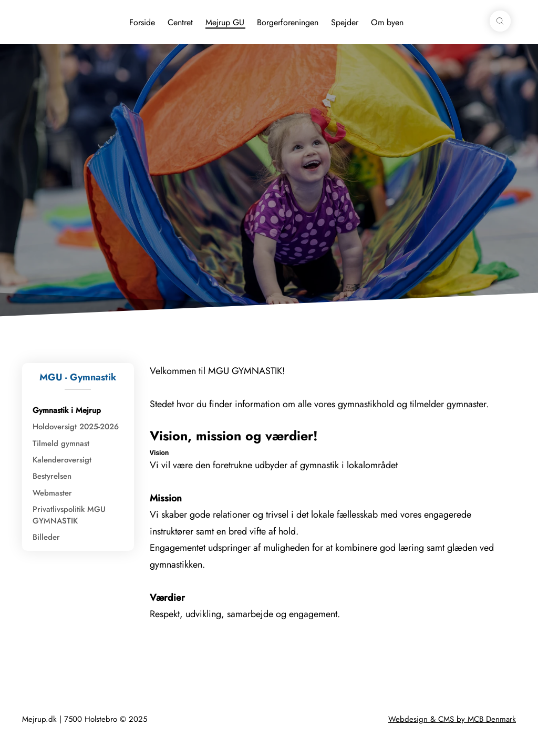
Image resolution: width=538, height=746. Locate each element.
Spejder (344, 22)
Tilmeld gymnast (61, 443)
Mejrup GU (224, 22)
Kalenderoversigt (62, 460)
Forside (142, 22)
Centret (180, 22)
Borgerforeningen (287, 22)
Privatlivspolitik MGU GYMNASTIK (69, 514)
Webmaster (52, 493)
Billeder (46, 537)
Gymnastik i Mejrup (67, 410)
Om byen (387, 22)
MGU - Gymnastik (77, 377)
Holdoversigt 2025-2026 (76, 426)
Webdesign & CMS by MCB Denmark (452, 719)
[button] (500, 21)
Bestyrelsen (52, 476)
